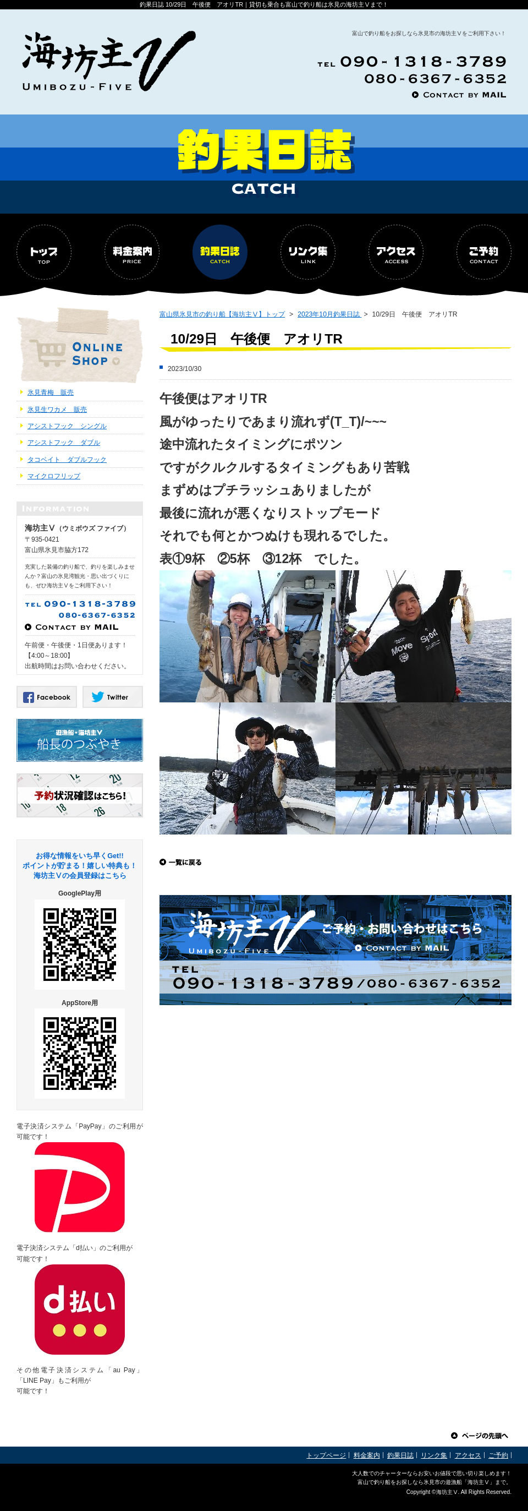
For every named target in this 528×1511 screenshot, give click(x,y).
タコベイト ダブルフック (67, 459)
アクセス (468, 1455)
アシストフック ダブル (64, 442)
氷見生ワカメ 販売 (57, 409)
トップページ (326, 1455)
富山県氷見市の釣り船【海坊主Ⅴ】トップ (222, 314)
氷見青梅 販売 (51, 392)
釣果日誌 (400, 1455)
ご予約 (498, 1455)
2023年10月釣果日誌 (329, 314)
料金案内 (367, 1455)
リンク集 (434, 1455)
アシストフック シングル (67, 426)
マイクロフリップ (54, 476)
